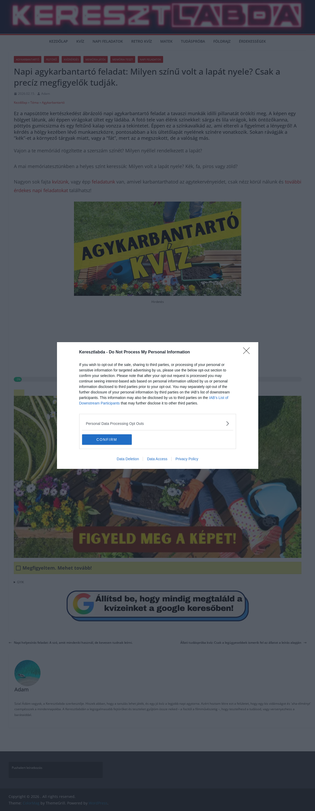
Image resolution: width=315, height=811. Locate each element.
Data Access (157, 459)
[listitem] (157, 423)
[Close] (248, 352)
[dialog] (157, 405)
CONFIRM (106, 439)
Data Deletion (128, 459)
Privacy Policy (186, 459)
